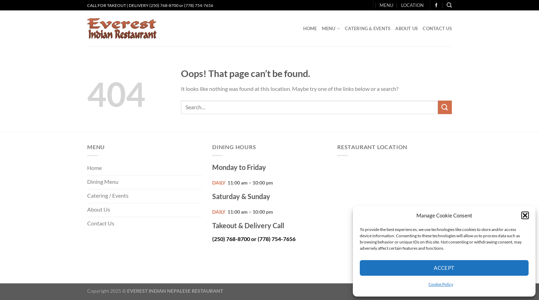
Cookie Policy (441, 284)
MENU (386, 5)
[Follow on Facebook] (436, 5)
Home (310, 28)
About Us (406, 28)
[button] (525, 215)
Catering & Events (367, 28)
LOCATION (412, 5)
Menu (331, 28)
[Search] (449, 5)
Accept (444, 268)
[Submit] (445, 107)
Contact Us (437, 28)
